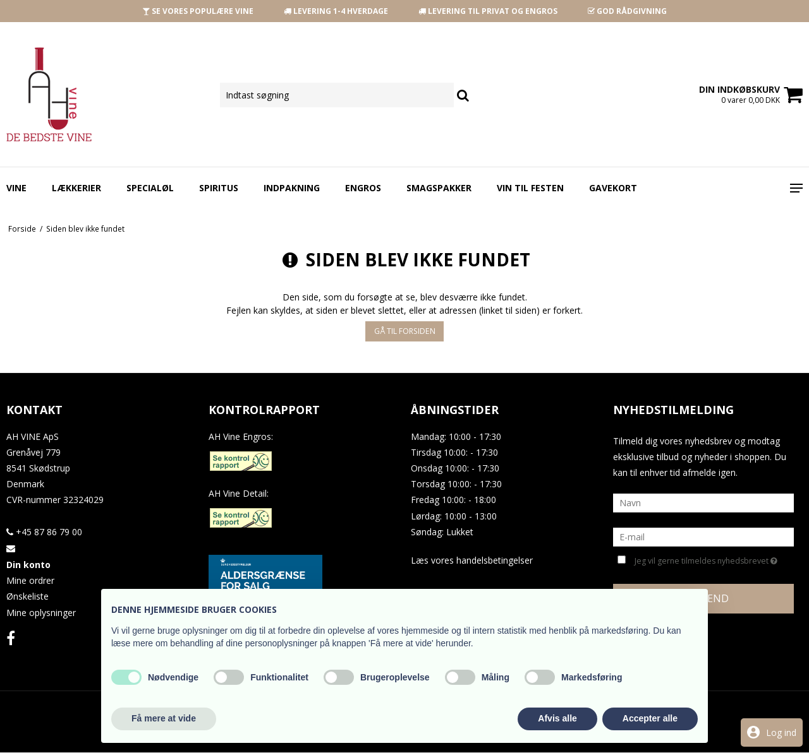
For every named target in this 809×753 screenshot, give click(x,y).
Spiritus (218, 188)
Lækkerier (76, 188)
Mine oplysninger (41, 613)
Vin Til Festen (530, 188)
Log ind (781, 732)
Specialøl (150, 188)
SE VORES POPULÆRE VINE (197, 11)
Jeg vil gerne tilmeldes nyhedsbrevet (706, 559)
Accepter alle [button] (650, 718)
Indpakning (292, 188)
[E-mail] (703, 536)
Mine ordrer (30, 580)
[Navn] (703, 502)
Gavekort (613, 188)
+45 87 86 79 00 (44, 532)
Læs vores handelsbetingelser (472, 560)
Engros (363, 188)
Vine (16, 188)
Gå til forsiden (404, 331)
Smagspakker (438, 188)
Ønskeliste (27, 596)
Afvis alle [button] (557, 718)
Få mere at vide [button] (163, 718)
